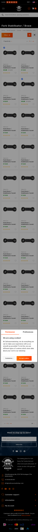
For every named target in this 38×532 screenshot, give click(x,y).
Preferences (28, 332)
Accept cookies (24, 358)
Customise (9, 358)
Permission (10, 332)
